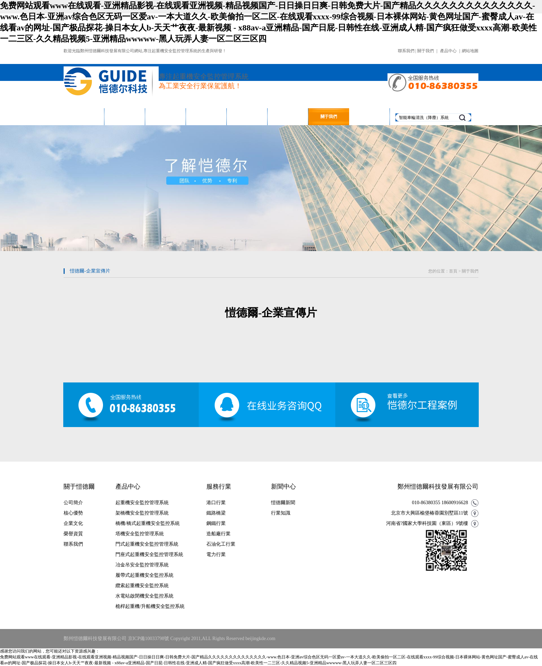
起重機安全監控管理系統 (142, 502)
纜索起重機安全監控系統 (142, 585)
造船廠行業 (218, 533)
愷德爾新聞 (283, 502)
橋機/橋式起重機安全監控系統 (147, 523)
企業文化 (73, 523)
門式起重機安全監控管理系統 (146, 544)
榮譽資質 (73, 533)
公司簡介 (73, 502)
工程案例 (206, 116)
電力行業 (216, 554)
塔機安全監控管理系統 (139, 533)
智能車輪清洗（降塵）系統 (424, 117)
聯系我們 (406, 50)
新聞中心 (288, 116)
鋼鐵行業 (216, 523)
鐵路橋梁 (216, 513)
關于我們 (425, 50)
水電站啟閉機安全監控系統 (144, 596)
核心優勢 (73, 513)
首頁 (453, 271)
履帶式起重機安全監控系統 (144, 575)
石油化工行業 (220, 544)
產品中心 (448, 50)
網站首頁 (84, 116)
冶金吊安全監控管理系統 (142, 564)
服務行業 (165, 116)
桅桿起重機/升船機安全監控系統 (150, 606)
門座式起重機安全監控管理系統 (149, 554)
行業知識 (280, 513)
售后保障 (247, 116)
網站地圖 (470, 50)
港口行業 (216, 502)
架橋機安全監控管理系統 (142, 513)
